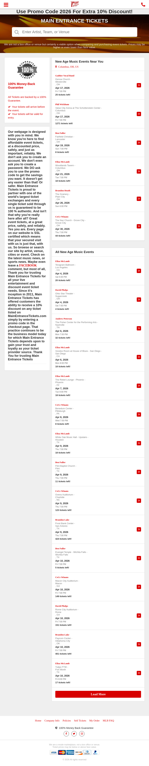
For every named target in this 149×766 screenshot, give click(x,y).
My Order (94, 720)
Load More (98, 694)
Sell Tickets (80, 720)
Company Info (51, 720)
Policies (67, 720)
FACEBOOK (28, 265)
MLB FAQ (108, 720)
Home (38, 720)
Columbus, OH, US (66, 66)
